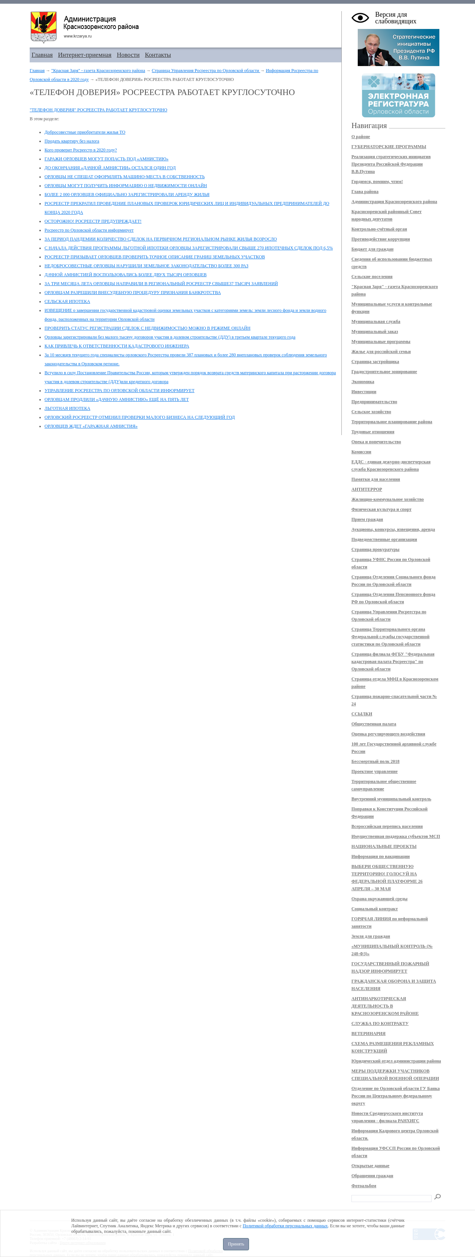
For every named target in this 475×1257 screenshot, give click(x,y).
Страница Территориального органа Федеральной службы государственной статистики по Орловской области (390, 637)
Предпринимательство (374, 401)
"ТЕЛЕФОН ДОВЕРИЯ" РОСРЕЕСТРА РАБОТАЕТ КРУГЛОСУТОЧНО (98, 109)
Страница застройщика (375, 361)
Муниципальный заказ (374, 331)
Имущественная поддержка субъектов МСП (395, 836)
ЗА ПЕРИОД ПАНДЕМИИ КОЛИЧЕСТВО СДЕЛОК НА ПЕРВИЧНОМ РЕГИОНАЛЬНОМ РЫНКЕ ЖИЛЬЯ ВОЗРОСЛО (161, 239)
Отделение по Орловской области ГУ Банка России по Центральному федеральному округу (395, 1096)
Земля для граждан (370, 936)
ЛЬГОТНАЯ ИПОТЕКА (67, 408)
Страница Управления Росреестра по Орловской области (206, 70)
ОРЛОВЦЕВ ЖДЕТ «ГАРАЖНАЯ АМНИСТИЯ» (91, 426)
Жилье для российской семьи (381, 351)
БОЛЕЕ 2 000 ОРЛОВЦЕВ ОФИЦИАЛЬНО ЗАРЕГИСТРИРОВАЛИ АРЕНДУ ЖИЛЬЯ (127, 194)
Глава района (365, 191)
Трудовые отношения (372, 431)
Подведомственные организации (384, 539)
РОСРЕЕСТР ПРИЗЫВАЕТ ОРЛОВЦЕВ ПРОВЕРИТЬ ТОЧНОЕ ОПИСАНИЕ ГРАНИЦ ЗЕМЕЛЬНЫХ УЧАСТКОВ (155, 256)
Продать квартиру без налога (72, 141)
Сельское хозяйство (371, 411)
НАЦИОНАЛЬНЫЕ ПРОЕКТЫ (383, 846)
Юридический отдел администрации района (396, 1061)
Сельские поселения (372, 276)
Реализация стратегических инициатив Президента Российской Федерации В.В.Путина (391, 164)
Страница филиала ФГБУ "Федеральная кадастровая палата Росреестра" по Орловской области (393, 662)
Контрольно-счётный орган (379, 229)
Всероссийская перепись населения (387, 826)
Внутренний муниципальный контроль (391, 798)
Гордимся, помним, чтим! (377, 181)
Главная (42, 54)
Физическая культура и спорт (381, 509)
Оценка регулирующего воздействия (388, 734)
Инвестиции (363, 391)
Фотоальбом (363, 1185)
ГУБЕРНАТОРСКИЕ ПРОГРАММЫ (388, 146)
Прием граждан (367, 519)
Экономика (362, 381)
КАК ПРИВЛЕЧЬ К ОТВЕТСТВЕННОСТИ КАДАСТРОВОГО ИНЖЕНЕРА (117, 346)
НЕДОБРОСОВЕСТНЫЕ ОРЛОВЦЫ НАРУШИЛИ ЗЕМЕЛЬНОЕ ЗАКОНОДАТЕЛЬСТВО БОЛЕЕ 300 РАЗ (146, 265)
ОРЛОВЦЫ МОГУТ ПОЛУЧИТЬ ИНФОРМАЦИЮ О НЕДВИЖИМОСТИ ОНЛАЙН (126, 185)
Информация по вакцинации (380, 856)
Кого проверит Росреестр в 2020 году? (81, 150)
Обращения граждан (372, 1175)
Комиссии (361, 451)
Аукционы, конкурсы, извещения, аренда (393, 529)
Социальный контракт (374, 908)
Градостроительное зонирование (384, 371)
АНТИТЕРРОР (366, 489)
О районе (360, 136)
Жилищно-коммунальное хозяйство (387, 499)
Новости (128, 54)
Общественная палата (373, 724)
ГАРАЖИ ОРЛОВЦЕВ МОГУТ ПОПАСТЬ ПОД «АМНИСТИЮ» (106, 158)
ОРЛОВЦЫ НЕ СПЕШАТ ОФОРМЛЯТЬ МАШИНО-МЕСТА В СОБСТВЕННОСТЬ (125, 176)
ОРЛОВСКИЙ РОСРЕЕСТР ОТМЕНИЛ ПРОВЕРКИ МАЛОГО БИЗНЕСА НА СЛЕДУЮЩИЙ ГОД (140, 417)
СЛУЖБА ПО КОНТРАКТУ (380, 1023)
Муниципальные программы (380, 341)
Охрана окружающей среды (379, 898)
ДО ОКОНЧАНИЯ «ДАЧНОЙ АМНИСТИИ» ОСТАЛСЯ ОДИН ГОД (110, 167)
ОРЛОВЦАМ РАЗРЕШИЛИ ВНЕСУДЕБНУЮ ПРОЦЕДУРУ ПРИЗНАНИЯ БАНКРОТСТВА (133, 292)
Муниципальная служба (375, 321)
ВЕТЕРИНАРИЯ (368, 1033)
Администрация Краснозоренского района (394, 201)
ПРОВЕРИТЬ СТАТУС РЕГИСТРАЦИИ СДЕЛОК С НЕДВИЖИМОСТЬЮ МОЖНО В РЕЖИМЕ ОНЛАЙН (147, 328)
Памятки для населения (375, 479)
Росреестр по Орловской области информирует (89, 230)
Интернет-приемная (84, 54)
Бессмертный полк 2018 (375, 761)
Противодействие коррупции (380, 239)
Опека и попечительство (376, 441)
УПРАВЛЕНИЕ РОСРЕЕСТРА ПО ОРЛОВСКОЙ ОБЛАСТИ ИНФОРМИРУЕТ (119, 390)
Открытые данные (370, 1165)
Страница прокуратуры (375, 549)
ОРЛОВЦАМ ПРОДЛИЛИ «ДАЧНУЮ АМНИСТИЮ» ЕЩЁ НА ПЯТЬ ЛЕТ (117, 399)
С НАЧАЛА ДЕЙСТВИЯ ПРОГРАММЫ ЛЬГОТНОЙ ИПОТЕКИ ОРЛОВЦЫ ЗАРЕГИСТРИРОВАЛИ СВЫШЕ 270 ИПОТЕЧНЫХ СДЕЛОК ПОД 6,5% (189, 248)
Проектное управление (374, 771)
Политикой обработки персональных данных (285, 1225)
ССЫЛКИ (361, 713)
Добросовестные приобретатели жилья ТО (85, 132)
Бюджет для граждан (372, 249)
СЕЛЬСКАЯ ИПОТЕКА (67, 301)
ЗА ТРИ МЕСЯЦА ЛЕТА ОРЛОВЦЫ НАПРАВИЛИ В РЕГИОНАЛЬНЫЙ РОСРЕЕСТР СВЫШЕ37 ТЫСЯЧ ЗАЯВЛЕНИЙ (161, 283)
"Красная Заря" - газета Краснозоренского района (98, 70)
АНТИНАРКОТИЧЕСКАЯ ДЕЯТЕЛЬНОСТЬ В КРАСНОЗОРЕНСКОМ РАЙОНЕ (385, 1006)
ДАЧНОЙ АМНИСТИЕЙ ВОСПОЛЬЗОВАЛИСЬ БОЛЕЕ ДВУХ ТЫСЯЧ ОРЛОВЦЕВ (126, 274)
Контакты (158, 54)
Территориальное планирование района (391, 421)
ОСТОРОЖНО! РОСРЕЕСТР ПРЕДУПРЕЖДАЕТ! (93, 221)
